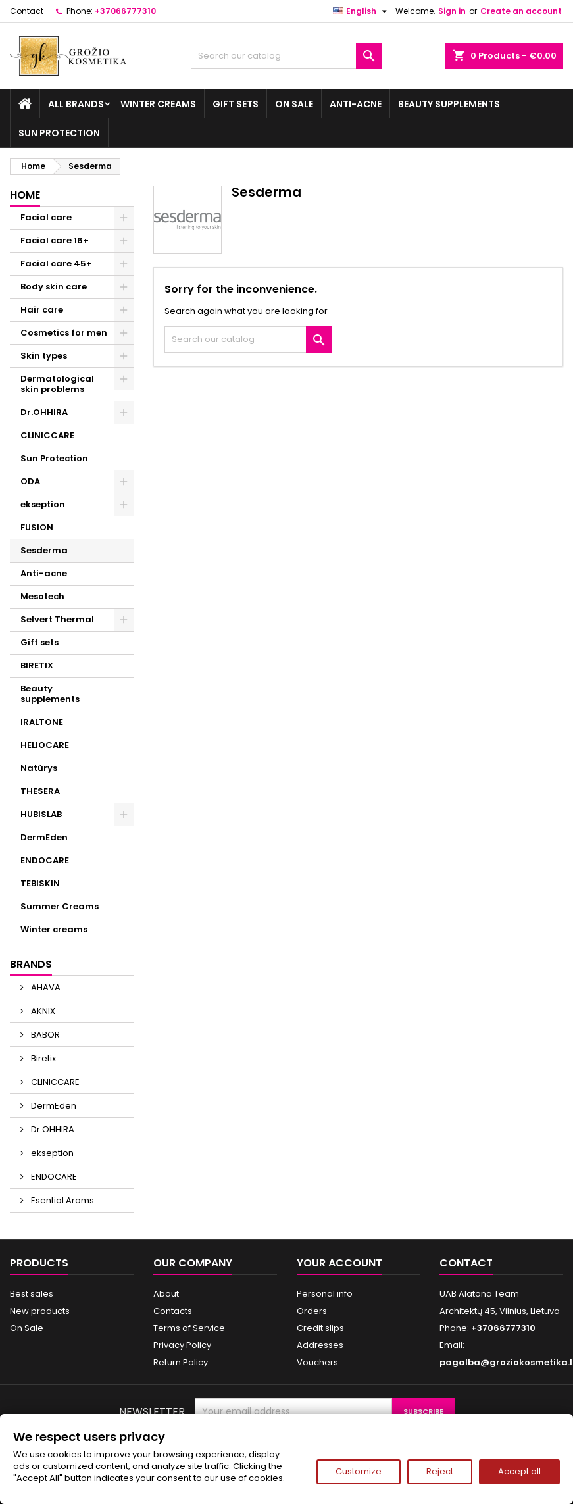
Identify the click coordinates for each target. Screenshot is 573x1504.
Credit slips (320, 1328)
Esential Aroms (61, 1200)
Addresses (320, 1345)
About (166, 1294)
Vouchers (317, 1362)
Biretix (42, 1058)
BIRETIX (36, 665)
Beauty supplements (449, 104)
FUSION (36, 527)
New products (40, 1311)
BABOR (44, 1034)
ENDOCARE (44, 860)
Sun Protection (59, 132)
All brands (76, 104)
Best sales (31, 1294)
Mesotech (42, 596)
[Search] (286, 56)
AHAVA (45, 987)
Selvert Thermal (57, 619)
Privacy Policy (182, 1345)
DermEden (44, 837)
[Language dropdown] (361, 11)
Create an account (521, 10)
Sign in (452, 10)
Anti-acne (356, 104)
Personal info (325, 1294)
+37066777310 (125, 10)
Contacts (172, 1311)
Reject (439, 1471)
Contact (26, 10)
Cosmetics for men (63, 332)
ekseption (42, 504)
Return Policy (180, 1362)
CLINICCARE (47, 435)
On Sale (294, 104)
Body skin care (53, 286)
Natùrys (38, 768)
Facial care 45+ (56, 263)
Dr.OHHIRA (44, 412)
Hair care (41, 309)
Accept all (519, 1471)
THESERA (40, 791)
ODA (30, 481)
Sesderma (44, 550)
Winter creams (158, 104)
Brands (31, 964)
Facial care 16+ (54, 240)
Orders (312, 1311)
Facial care (46, 217)
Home (25, 195)
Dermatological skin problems (57, 383)
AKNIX (42, 1011)
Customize (359, 1471)
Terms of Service (189, 1328)
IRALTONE (41, 722)
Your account (339, 1262)
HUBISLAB (41, 814)
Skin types (43, 355)
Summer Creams (59, 906)
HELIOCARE (44, 745)
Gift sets (235, 104)
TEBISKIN (40, 883)
